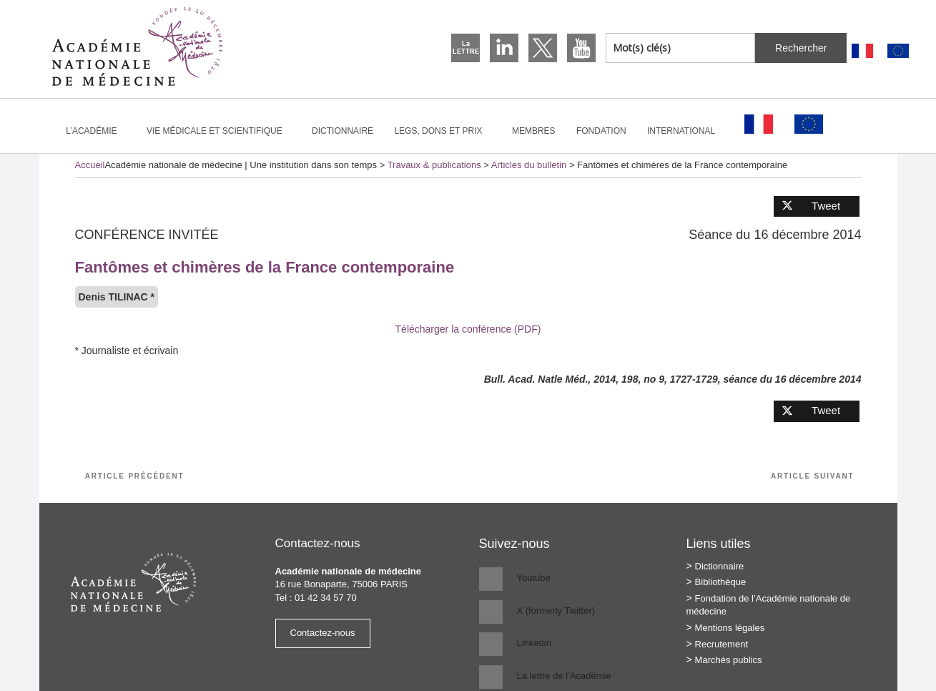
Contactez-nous (322, 632)
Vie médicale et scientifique (221, 131)
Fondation (601, 131)
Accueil (90, 165)
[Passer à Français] (862, 51)
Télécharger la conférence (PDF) (468, 329)
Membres (534, 131)
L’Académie (97, 131)
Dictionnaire (342, 131)
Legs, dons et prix (444, 131)
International (687, 131)
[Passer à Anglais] (898, 51)
